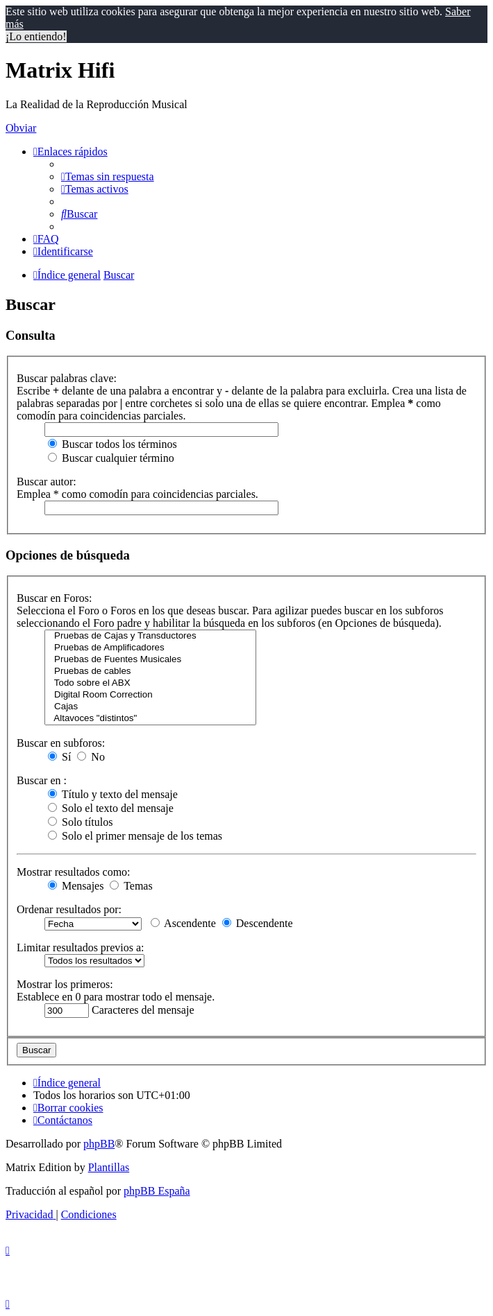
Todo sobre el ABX (150, 683)
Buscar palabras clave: (67, 378)
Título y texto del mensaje (113, 794)
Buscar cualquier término (111, 458)
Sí (59, 757)
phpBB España (157, 1191)
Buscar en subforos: (61, 743)
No (91, 757)
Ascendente (183, 923)
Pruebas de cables (150, 671)
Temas (131, 886)
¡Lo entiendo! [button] (36, 36)
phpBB (99, 1144)
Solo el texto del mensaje (111, 808)
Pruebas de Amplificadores (150, 648)
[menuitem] (107, 176)
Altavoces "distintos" (150, 719)
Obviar (21, 128)
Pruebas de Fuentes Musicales (150, 660)
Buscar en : (42, 780)
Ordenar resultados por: (69, 909)
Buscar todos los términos (112, 444)
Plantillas (109, 1167)
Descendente (257, 923)
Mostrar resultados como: (74, 872)
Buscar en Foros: (54, 598)
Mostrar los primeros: (65, 984)
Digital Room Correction (150, 695)
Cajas (150, 707)
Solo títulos (80, 822)
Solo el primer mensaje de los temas (135, 836)
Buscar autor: (46, 481)
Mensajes (75, 886)
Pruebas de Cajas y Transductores (150, 636)
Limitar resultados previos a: (80, 947)
